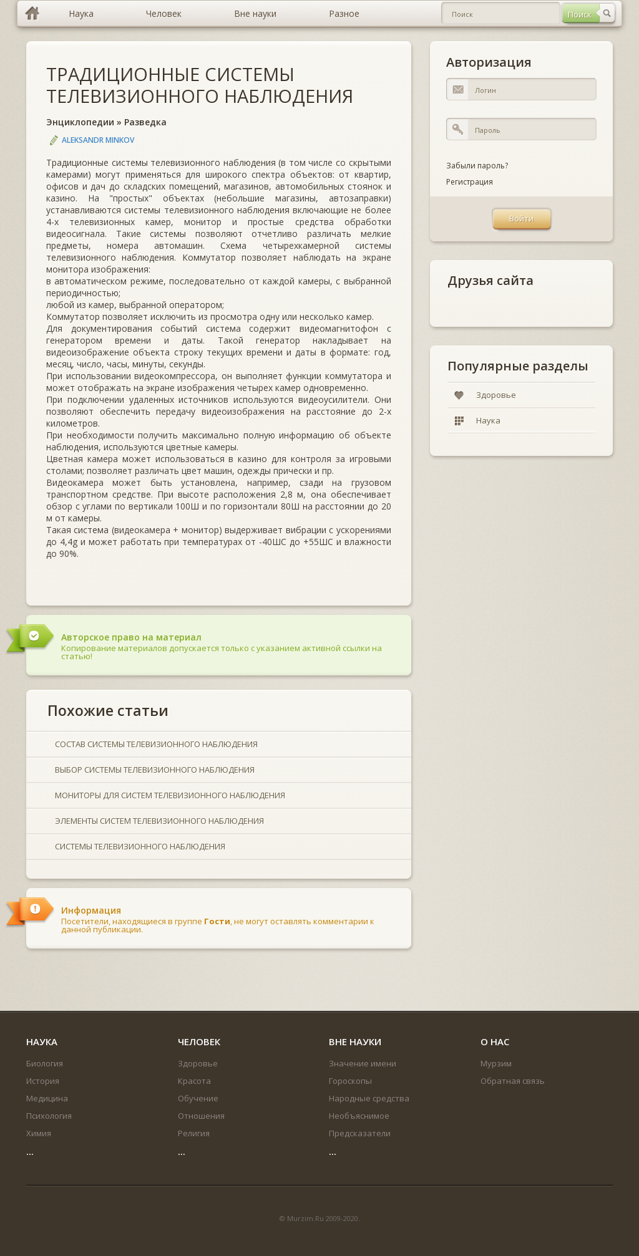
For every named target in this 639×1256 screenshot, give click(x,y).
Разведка (145, 122)
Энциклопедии (80, 122)
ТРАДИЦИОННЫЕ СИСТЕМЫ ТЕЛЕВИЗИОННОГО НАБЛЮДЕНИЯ (199, 85)
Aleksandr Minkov (98, 140)
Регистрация (469, 181)
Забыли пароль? (477, 165)
